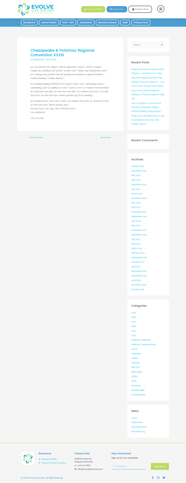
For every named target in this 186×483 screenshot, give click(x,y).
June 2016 (136, 280)
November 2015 (138, 285)
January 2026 (137, 166)
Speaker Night (137, 390)
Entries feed (136, 422)
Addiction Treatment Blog (143, 344)
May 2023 (136, 203)
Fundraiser (136, 353)
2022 (133, 335)
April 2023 (136, 207)
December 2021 (138, 230)
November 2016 (138, 271)
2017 (133, 321)
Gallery (134, 358)
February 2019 (138, 253)
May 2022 (136, 225)
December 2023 (138, 198)
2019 (133, 331)
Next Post (107, 137)
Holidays (135, 363)
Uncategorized (37, 59)
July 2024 (135, 189)
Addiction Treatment (141, 340)
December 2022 (138, 212)
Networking (136, 372)
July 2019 (135, 239)
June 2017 (136, 266)
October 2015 (137, 289)
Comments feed (139, 427)
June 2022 (136, 221)
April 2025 (136, 180)
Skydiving (135, 385)
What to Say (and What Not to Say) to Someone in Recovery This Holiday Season (148, 120)
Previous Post (35, 137)
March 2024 (136, 193)
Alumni (134, 349)
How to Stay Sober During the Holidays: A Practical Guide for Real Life (147, 94)
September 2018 (139, 257)
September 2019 (139, 234)
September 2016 (139, 275)
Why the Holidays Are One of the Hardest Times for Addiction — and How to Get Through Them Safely (147, 82)
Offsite (134, 376)
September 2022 (139, 216)
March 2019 (136, 248)
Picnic (134, 381)
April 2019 (136, 244)
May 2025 (136, 175)
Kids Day (135, 367)
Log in (134, 418)
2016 (133, 317)
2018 (133, 326)
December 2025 (138, 171)
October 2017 (137, 262)
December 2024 (138, 184)
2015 (133, 312)
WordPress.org (138, 431)
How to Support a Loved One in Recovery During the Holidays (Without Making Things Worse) (146, 107)
